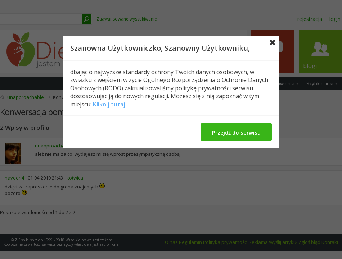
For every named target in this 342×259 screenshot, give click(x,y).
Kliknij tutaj (109, 104)
